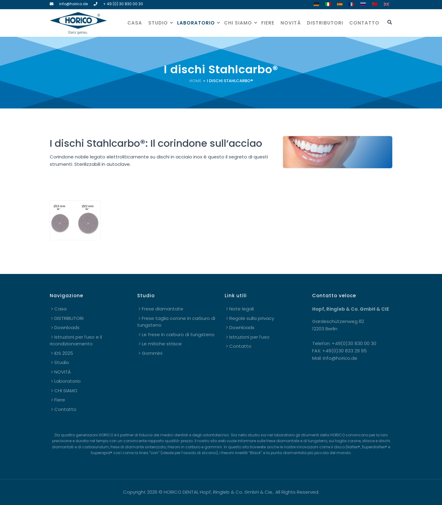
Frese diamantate (162, 309)
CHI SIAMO (238, 23)
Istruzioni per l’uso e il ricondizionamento (76, 340)
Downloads (66, 327)
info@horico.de (73, 3)
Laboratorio (196, 23)
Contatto (364, 23)
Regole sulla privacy (251, 318)
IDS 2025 (63, 353)
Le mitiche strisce (162, 343)
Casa (134, 23)
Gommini (152, 353)
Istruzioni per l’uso (249, 337)
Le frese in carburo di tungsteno (178, 334)
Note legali (241, 309)
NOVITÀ (291, 23)
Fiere (267, 23)
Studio (158, 23)
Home (195, 81)
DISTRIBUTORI (325, 23)
